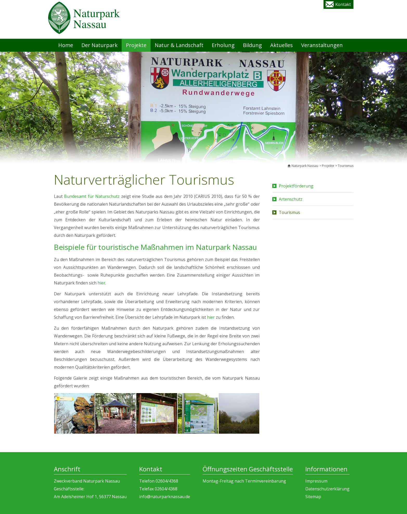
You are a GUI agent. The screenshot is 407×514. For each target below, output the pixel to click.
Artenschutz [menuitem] (290, 199)
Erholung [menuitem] (223, 45)
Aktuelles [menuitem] (281, 45)
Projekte (328, 166)
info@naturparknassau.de (164, 496)
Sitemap (313, 496)
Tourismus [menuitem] (289, 212)
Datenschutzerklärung (327, 489)
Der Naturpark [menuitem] (99, 45)
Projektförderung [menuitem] (296, 186)
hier (101, 283)
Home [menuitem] (65, 45)
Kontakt (343, 4)
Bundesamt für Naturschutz (92, 196)
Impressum (316, 481)
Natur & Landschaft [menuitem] (179, 45)
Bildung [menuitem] (252, 45)
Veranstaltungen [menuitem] (322, 45)
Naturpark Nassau (305, 166)
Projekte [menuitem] (136, 45)
